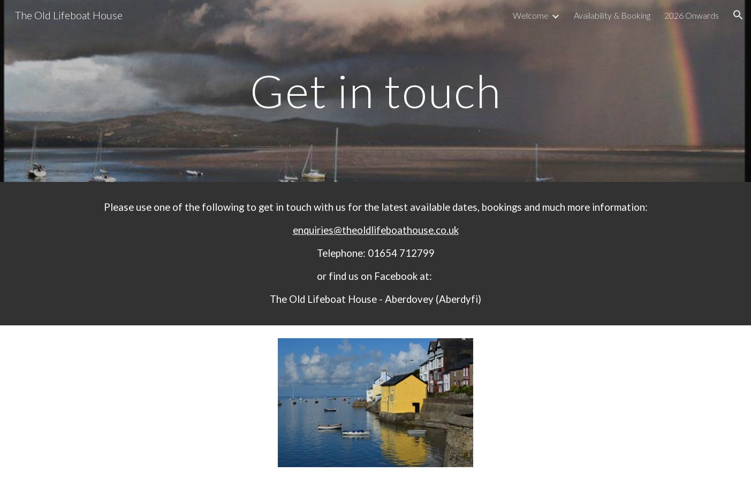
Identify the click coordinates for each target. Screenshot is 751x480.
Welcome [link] (531, 15)
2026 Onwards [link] (691, 15)
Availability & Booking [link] (612, 15)
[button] (738, 15)
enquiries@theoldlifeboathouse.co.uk (376, 230)
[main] (375, 91)
